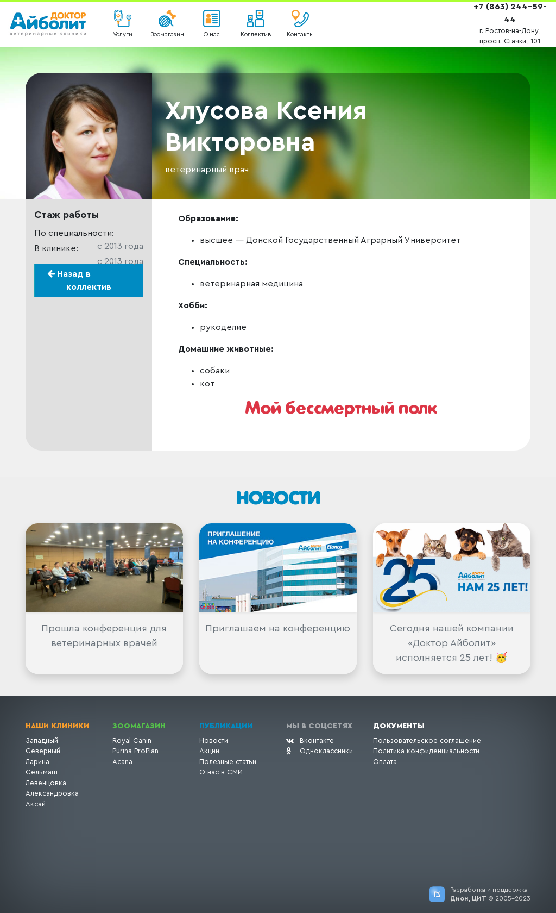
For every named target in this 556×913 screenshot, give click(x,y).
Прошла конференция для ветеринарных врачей (104, 635)
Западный (42, 740)
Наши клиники (57, 726)
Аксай (36, 804)
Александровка (52, 793)
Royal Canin (131, 740)
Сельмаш (42, 772)
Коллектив (256, 34)
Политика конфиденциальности (426, 750)
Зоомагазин (167, 34)
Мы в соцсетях (319, 726)
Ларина (37, 761)
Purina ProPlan (135, 750)
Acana (122, 761)
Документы (399, 726)
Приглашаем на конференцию (277, 628)
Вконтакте (310, 740)
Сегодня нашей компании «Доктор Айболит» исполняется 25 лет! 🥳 (452, 642)
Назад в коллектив (79, 280)
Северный (43, 750)
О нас (212, 34)
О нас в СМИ (221, 772)
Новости (213, 740)
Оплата (385, 761)
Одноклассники (319, 750)
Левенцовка (46, 782)
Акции (209, 750)
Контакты (300, 34)
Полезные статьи (227, 761)
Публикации (225, 726)
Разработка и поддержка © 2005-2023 (490, 894)
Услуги (122, 34)
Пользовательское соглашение (427, 740)
